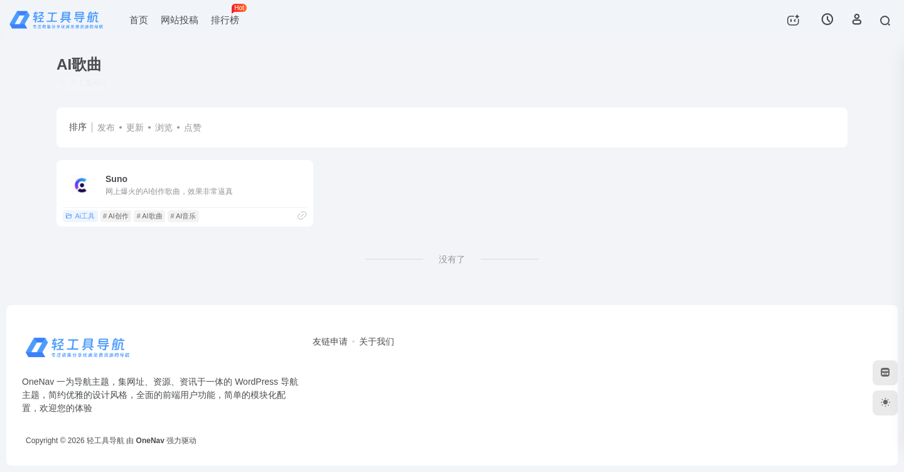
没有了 (452, 259)
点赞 (193, 127)
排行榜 (228, 14)
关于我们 (376, 341)
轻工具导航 (105, 440)
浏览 (164, 127)
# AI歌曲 (150, 216)
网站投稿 (179, 19)
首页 (138, 19)
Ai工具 (80, 216)
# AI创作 (116, 216)
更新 (135, 127)
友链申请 (330, 341)
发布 (106, 127)
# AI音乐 (183, 216)
